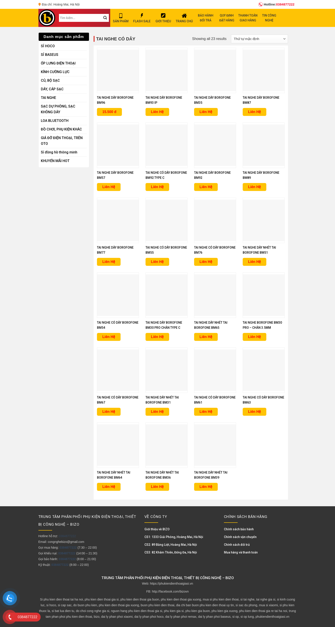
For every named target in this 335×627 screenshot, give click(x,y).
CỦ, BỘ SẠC (50, 80)
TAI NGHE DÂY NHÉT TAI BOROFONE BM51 (259, 250)
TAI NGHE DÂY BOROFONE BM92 (212, 175)
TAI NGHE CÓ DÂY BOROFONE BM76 (215, 250)
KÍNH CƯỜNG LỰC (55, 72)
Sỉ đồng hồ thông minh (59, 152)
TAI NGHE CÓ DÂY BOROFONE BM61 (215, 400)
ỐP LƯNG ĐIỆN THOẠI (58, 63)
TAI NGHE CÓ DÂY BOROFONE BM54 (117, 325)
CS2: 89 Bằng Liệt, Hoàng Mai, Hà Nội (170, 544)
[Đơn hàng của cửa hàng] (259, 39)
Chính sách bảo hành (239, 529)
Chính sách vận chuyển (240, 537)
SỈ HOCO (48, 46)
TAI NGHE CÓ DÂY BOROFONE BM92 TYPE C (166, 175)
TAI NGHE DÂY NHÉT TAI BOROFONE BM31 (162, 400)
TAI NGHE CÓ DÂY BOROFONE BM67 (117, 400)
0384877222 (276, 4)
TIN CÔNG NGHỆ (269, 18)
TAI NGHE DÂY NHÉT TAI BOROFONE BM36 (162, 475)
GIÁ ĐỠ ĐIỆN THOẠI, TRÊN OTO (62, 141)
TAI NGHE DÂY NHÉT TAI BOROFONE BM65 (210, 325)
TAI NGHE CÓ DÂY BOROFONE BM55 (166, 250)
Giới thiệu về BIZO (157, 529)
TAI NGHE (48, 98)
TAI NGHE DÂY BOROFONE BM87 (261, 100)
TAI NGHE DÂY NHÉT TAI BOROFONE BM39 (210, 475)
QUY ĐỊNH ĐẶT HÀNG (226, 18)
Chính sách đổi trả (237, 544)
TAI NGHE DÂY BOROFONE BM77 (115, 250)
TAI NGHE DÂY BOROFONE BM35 (212, 100)
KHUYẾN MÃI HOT (55, 161)
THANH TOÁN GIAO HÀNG (247, 18)
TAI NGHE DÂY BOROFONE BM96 (115, 100)
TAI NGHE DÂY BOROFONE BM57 (115, 175)
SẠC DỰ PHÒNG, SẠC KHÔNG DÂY (58, 109)
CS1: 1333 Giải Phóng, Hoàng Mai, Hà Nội (173, 537)
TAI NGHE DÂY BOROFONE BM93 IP (164, 100)
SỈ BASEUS (49, 55)
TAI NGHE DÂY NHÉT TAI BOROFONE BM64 (113, 475)
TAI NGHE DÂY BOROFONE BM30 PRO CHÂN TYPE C (164, 325)
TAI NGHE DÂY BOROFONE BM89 (261, 175)
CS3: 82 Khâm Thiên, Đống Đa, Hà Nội (170, 552)
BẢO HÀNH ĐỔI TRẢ (205, 18)
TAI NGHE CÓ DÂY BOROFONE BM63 (263, 400)
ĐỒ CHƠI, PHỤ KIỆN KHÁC (61, 129)
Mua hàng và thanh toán (241, 552)
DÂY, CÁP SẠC (52, 89)
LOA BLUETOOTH (54, 121)
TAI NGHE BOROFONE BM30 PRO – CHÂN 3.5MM (262, 325)
